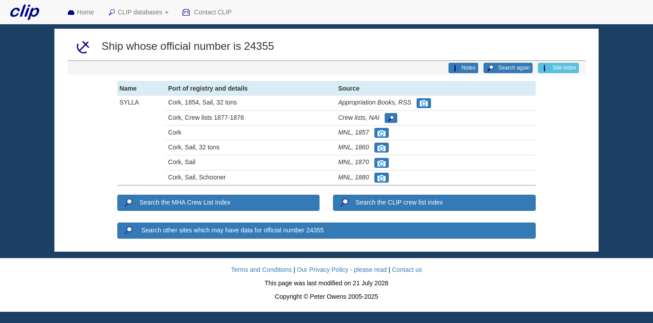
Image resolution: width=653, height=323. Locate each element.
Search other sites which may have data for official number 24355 (223, 231)
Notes (463, 68)
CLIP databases (138, 13)
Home (80, 13)
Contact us (407, 269)
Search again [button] (508, 68)
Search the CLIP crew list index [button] (391, 203)
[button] (424, 103)
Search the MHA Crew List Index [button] (177, 203)
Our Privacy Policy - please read (342, 269)
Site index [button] (558, 68)
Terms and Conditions (261, 269)
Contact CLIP (206, 13)
